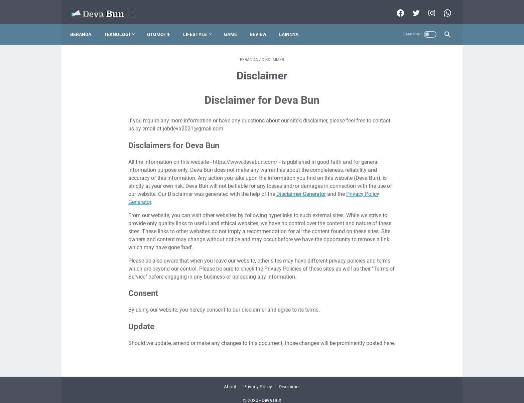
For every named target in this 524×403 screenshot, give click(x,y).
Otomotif (162, 26)
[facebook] (396, 8)
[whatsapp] (443, 8)
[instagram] (427, 8)
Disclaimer (289, 379)
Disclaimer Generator (301, 186)
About (230, 379)
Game (233, 26)
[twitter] (412, 8)
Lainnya (292, 26)
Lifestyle (198, 26)
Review (261, 26)
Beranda (84, 26)
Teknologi (120, 26)
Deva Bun (271, 392)
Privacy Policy (257, 379)
